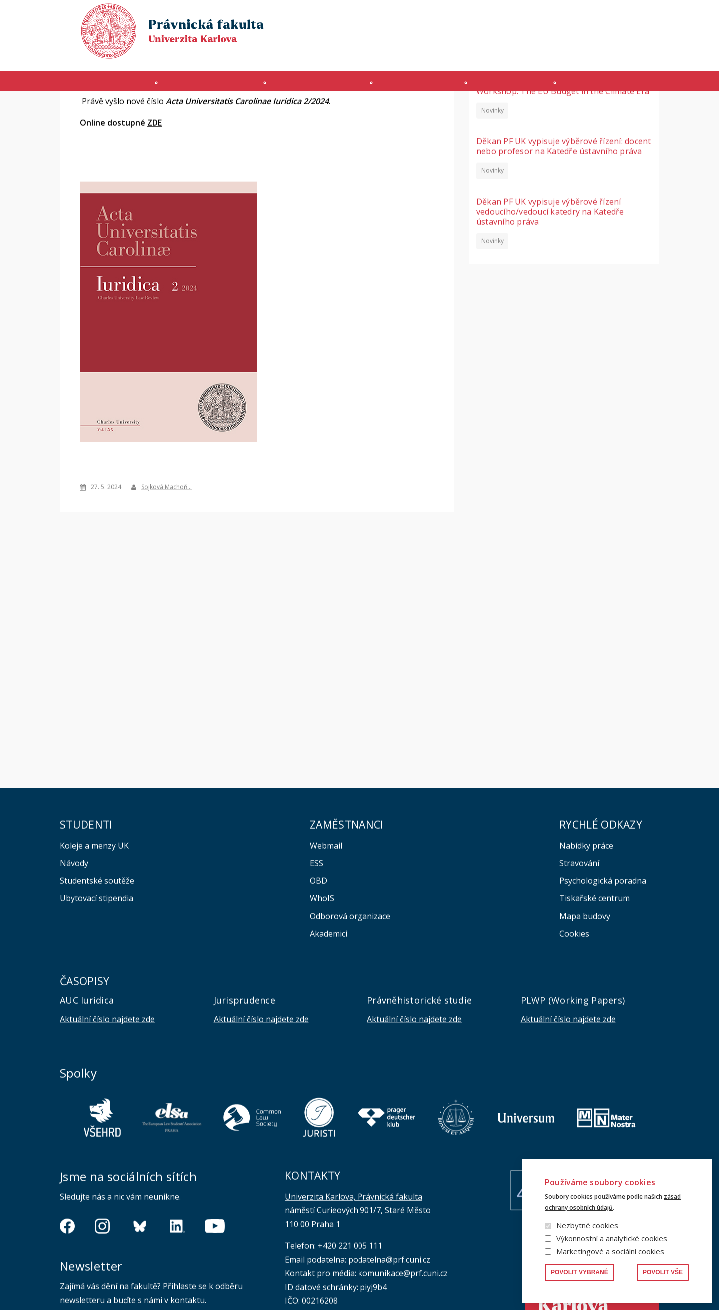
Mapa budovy (584, 1010)
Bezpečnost (640, 53)
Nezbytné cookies (587, 1225)
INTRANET (495, 53)
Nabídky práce (586, 939)
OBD (318, 975)
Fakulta (85, 86)
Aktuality (91, 111)
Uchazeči (199, 86)
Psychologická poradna (602, 975)
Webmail (326, 939)
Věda (521, 86)
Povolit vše (663, 1272)
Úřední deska (543, 53)
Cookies (574, 1028)
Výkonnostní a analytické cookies (611, 1238)
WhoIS (322, 992)
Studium (314, 86)
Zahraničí (629, 86)
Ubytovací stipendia (96, 992)
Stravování (579, 957)
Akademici (328, 1028)
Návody (74, 957)
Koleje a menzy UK (94, 939)
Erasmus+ (593, 53)
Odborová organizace (350, 1010)
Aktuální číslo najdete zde (107, 1113)
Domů (62, 111)
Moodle (433, 53)
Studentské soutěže (97, 975)
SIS (463, 53)
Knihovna (582, 16)
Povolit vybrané (579, 1272)
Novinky (492, 204)
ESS (316, 957)
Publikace (539, 16)
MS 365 (396, 53)
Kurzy (422, 86)
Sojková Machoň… (166, 581)
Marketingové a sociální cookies (610, 1251)
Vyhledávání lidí (635, 16)
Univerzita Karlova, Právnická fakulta (353, 1291)
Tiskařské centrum (594, 992)
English (651, 35)
